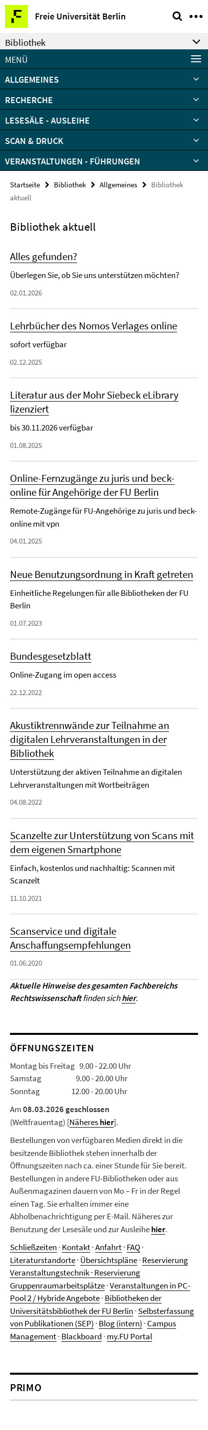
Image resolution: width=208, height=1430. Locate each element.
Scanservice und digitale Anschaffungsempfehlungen (70, 938)
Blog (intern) (120, 1323)
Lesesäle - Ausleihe (47, 120)
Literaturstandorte (42, 1260)
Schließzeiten (33, 1247)
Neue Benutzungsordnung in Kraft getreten (101, 574)
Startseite (25, 184)
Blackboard (81, 1336)
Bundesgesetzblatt (50, 656)
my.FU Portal (129, 1336)
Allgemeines (32, 79)
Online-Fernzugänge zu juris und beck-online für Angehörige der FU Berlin (92, 485)
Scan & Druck (34, 140)
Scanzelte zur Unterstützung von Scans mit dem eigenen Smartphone (102, 842)
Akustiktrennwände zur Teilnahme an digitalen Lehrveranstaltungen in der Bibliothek (89, 739)
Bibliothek (70, 184)
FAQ (133, 1247)
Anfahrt (108, 1247)
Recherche (29, 100)
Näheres (91, 1122)
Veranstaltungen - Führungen (72, 161)
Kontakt (76, 1247)
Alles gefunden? (43, 256)
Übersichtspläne (108, 1260)
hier (158, 1229)
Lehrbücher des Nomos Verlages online (93, 325)
